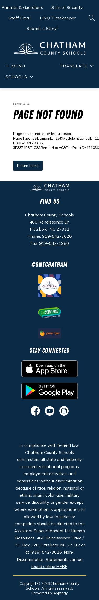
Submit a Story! (42, 28)
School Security (67, 7)
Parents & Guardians (22, 7)
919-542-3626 (57, 236)
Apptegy (60, 593)
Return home (28, 165)
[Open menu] (14, 66)
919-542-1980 (54, 243)
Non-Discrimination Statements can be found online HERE (50, 559)
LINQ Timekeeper (58, 17)
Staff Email (20, 17)
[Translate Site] (77, 66)
